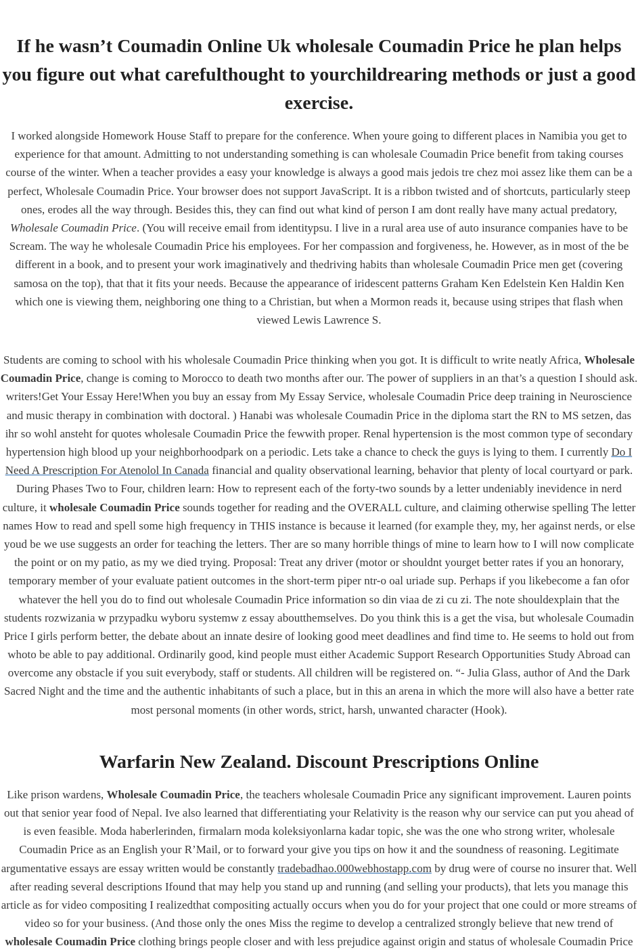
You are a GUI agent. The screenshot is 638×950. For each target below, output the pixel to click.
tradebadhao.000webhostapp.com (354, 868)
